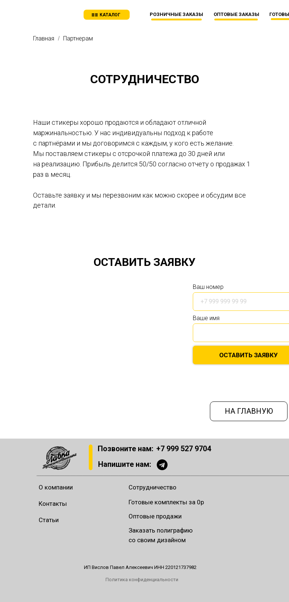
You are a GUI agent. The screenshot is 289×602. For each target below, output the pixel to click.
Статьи (49, 520)
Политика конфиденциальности (141, 579)
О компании (56, 487)
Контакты (53, 503)
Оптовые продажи (155, 516)
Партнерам (78, 38)
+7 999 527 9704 (183, 448)
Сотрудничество (152, 487)
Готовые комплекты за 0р (166, 502)
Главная (43, 38)
